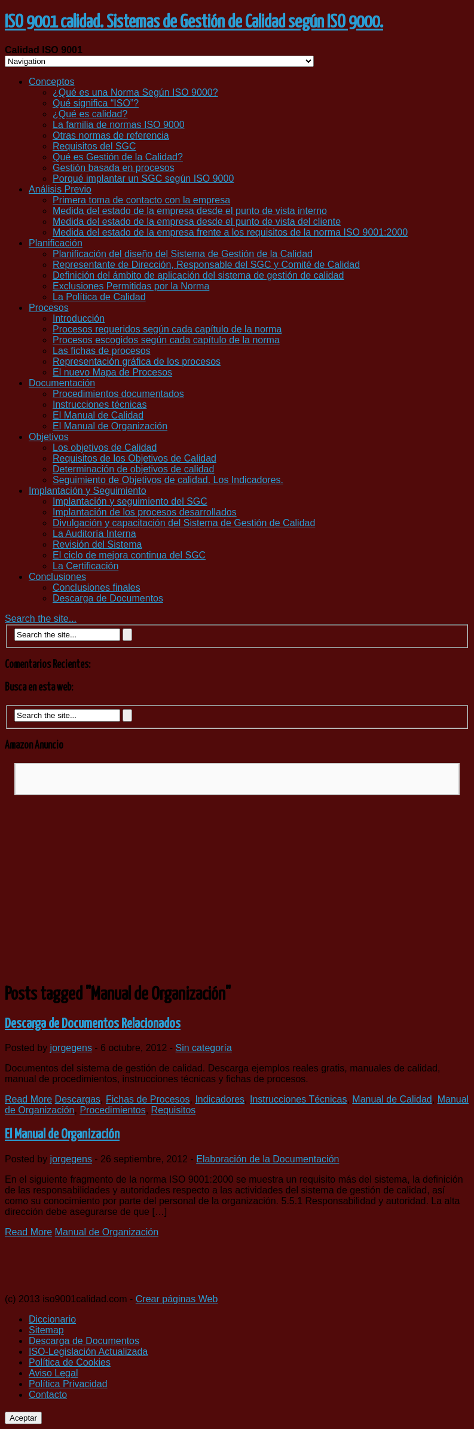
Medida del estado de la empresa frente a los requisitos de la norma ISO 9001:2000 (230, 232)
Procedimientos (112, 1110)
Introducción (79, 318)
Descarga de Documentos (108, 598)
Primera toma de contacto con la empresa (141, 200)
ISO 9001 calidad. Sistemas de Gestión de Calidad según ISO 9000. (194, 22)
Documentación (62, 383)
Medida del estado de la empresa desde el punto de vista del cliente (197, 221)
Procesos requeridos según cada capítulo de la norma (167, 329)
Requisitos (173, 1110)
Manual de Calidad (392, 1099)
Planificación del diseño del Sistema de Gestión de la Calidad (183, 254)
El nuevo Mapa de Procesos (112, 372)
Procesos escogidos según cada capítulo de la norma (166, 340)
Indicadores (219, 1099)
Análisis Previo (60, 189)
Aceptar (23, 1417)
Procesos (49, 308)
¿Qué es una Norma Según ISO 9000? (135, 92)
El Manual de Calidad (98, 415)
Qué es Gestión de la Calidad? (118, 157)
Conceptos (52, 82)
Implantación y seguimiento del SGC (130, 501)
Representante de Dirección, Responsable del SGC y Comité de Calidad (206, 264)
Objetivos (49, 437)
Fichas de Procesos (148, 1099)
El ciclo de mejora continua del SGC (129, 555)
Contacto (48, 1395)
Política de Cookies (70, 1362)
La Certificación (85, 566)
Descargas (77, 1099)
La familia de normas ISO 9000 (119, 125)
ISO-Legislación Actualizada (88, 1351)
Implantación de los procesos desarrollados (145, 512)
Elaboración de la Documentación (267, 1159)
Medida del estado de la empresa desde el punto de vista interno (190, 211)
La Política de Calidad (99, 297)
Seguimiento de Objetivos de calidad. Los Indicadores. (168, 480)
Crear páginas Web (177, 1299)
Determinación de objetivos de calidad (133, 469)
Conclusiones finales (96, 587)
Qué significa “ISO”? (96, 103)
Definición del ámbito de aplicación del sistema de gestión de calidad (198, 275)
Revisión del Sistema (97, 544)
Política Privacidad (68, 1384)
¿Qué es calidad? (90, 114)
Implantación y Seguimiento (87, 491)
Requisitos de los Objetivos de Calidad (134, 458)
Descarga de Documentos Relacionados (93, 1024)
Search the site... (41, 618)
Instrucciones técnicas (99, 404)
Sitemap (46, 1330)
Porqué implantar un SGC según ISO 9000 (143, 178)
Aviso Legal (53, 1373)
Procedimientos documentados (118, 394)
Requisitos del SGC (94, 146)
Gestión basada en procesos (114, 168)
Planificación (55, 243)
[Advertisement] (237, 888)
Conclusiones (57, 577)
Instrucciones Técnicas (298, 1099)
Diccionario (52, 1319)
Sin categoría (204, 1048)
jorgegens (71, 1048)
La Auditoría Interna (94, 534)
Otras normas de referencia (111, 135)
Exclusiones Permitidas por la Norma (131, 286)
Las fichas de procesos (102, 351)
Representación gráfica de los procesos (137, 361)
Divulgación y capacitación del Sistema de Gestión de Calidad (184, 523)
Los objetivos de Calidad (105, 447)
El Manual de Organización (110, 426)
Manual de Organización (106, 1232)
